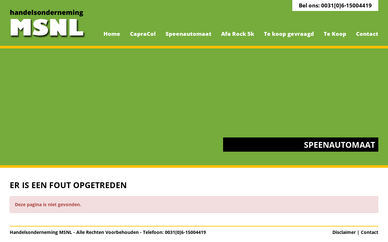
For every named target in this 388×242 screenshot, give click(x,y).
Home (111, 33)
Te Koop (335, 33)
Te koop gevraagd (289, 33)
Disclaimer (344, 232)
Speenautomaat (188, 33)
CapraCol (143, 33)
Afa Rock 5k (237, 33)
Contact (367, 33)
